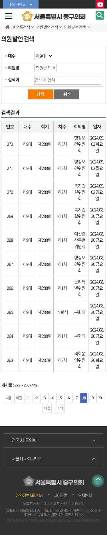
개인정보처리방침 (29, 495)
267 (10, 264)
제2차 (62, 168)
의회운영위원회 (79, 359)
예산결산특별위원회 (79, 240)
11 (28, 397)
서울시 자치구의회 (27, 458)
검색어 (13, 79)
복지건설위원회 (79, 192)
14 (52, 397)
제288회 (44, 144)
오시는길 (85, 495)
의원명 (13, 67)
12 (36, 397)
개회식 (62, 312)
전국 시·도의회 (24, 440)
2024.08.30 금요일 (97, 215)
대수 (11, 56)
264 (10, 336)
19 (92, 397)
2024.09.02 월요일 (97, 167)
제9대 (27, 144)
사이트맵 (60, 495)
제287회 (44, 360)
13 (44, 397)
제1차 (62, 216)
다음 (47, 408)
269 (10, 216)
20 (100, 397)
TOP (98, 481)
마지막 (58, 408)
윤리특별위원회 (79, 288)
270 (10, 192)
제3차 (62, 144)
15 (60, 397)
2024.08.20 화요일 (97, 359)
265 (10, 312)
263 (10, 360)
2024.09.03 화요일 (97, 144)
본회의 (79, 312)
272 (10, 144)
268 (10, 240)
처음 (8, 397)
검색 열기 (100, 15)
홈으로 (7, 27)
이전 (19, 397)
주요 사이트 (17, 4)
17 (76, 397)
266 (10, 288)
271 (10, 168)
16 (68, 397)
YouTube (100, 4)
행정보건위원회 (79, 144)
